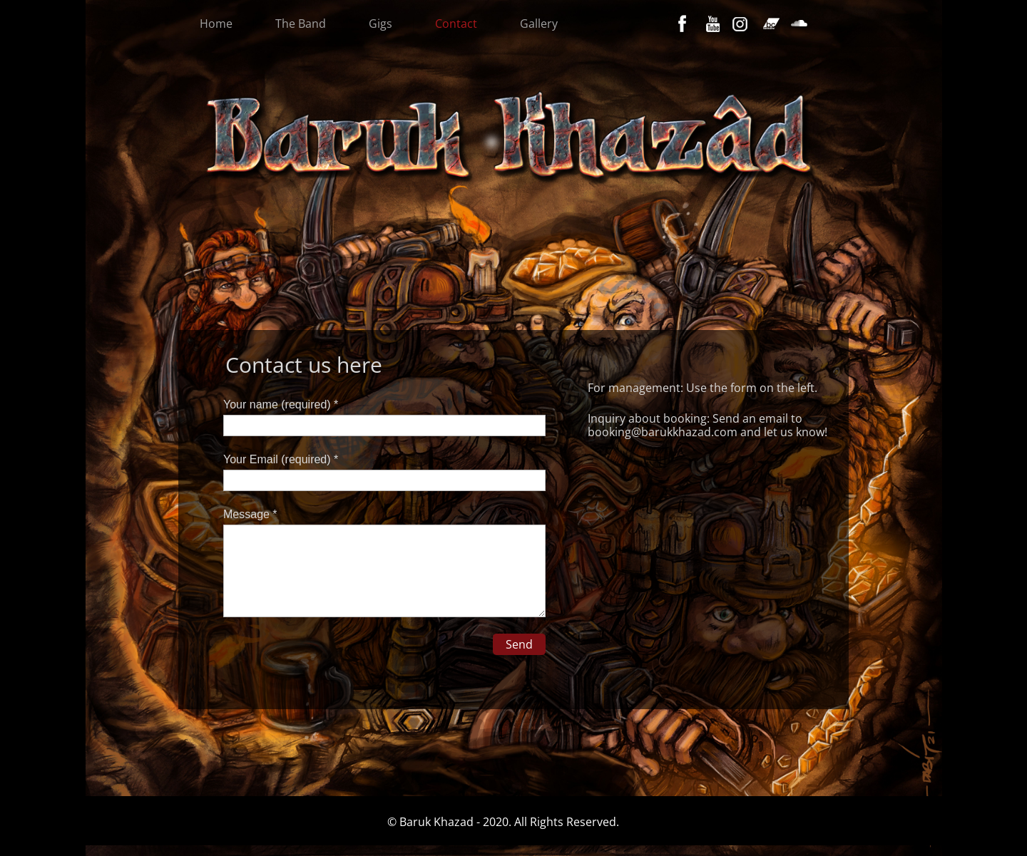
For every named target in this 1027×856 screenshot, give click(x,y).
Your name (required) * (280, 404)
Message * (250, 514)
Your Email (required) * (280, 459)
